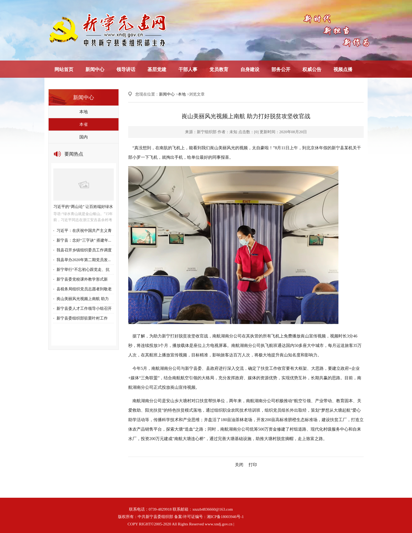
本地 (83, 111)
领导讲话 (125, 69)
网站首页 (63, 69)
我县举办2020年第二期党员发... (83, 260)
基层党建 (156, 69)
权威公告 (311, 69)
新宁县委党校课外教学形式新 (82, 279)
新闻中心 (94, 69)
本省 (83, 124)
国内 (83, 137)
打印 (253, 464)
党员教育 (218, 69)
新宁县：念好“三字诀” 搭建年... (83, 240)
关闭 (239, 464)
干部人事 (187, 69)
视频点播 (342, 69)
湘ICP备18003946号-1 (225, 517)
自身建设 (249, 69)
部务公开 (280, 69)
